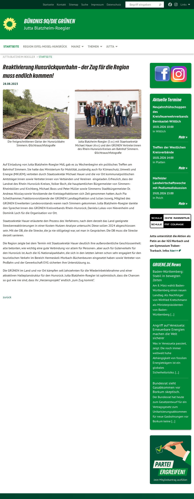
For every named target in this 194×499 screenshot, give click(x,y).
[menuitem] (48, 4)
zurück (7, 297)
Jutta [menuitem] (110, 46)
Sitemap (73, 4)
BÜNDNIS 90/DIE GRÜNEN (49, 21)
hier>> (174, 251)
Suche (84, 4)
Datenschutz (114, 4)
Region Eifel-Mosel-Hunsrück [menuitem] (45, 46)
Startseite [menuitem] (11, 46)
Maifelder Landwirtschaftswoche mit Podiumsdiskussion (170, 183)
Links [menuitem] (184, 4)
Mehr (182, 137)
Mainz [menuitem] (75, 46)
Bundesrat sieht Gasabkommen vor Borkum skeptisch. (166, 387)
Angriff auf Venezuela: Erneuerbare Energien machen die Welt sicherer (169, 331)
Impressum (97, 4)
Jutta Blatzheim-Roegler (19, 57)
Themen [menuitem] (93, 46)
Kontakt (61, 4)
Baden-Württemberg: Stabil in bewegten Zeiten (168, 275)
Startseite (48, 4)
